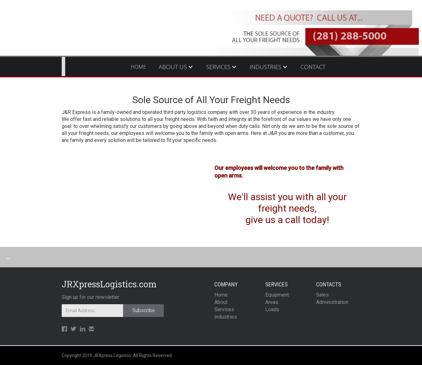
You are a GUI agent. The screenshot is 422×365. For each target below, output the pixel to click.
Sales (322, 295)
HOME (138, 66)
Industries (225, 317)
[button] (176, 67)
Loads (272, 309)
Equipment (277, 295)
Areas (271, 302)
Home (221, 295)
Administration (332, 302)
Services (224, 309)
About (220, 302)
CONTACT (313, 67)
